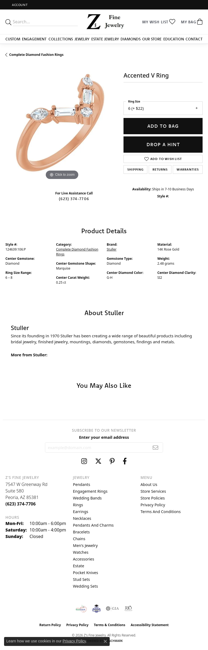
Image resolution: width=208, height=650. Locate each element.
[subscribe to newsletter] (155, 447)
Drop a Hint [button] (163, 144)
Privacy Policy (153, 504)
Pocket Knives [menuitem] (85, 572)
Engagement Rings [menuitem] (90, 491)
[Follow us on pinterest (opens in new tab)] (112, 461)
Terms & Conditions (109, 625)
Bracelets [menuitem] (81, 531)
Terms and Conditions (161, 511)
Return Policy (50, 625)
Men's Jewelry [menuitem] (85, 545)
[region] (61, 124)
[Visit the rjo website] (128, 608)
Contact (194, 39)
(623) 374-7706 (74, 198)
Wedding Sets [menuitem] (85, 586)
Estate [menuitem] (78, 565)
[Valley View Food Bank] (81, 608)
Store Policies (153, 498)
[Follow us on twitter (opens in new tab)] (98, 461)
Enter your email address (104, 437)
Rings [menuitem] (78, 504)
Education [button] (173, 39)
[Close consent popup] (105, 641)
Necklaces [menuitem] (82, 518)
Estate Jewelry (105, 39)
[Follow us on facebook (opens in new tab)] (124, 461)
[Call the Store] (20, 504)
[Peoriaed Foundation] (96, 608)
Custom (12, 39)
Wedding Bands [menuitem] (87, 498)
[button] (19, 4)
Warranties (188, 169)
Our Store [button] (151, 39)
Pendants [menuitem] (81, 484)
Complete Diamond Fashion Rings (36, 54)
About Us (149, 484)
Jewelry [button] (81, 39)
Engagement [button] (34, 39)
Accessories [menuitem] (83, 559)
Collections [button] (60, 39)
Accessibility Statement (149, 625)
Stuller (111, 249)
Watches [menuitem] (80, 552)
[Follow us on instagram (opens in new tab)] (84, 461)
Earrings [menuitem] (80, 511)
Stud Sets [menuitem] (81, 579)
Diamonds (131, 39)
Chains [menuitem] (79, 538)
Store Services (153, 491)
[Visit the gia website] (112, 608)
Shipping (135, 169)
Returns (160, 169)
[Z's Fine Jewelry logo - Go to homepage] (104, 21)
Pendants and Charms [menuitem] (93, 525)
